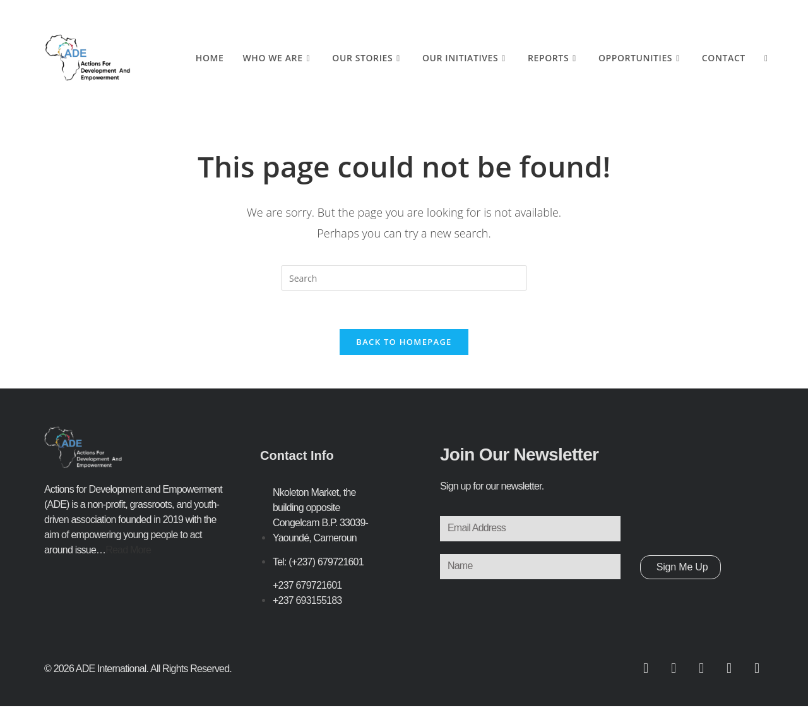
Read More (128, 550)
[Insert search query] (404, 278)
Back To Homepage (403, 341)
